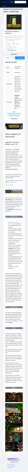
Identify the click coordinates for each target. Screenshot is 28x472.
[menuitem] (4, 6)
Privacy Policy (10, 464)
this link (13, 245)
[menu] (14, 6)
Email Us (10, 467)
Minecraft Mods (14, 5)
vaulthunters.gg (13, 182)
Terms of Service (11, 466)
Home (4, 5)
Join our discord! (9, 184)
